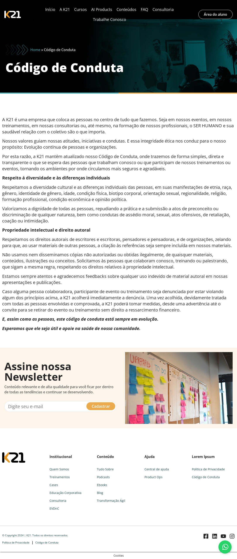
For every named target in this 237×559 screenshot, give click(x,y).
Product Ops (153, 477)
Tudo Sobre (105, 469)
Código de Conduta (206, 477)
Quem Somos (59, 469)
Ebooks (102, 485)
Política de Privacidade (208, 469)
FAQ (144, 9)
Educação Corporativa (65, 493)
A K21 (65, 9)
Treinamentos (60, 477)
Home (35, 49)
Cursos (80, 9)
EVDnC (54, 508)
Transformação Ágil (111, 501)
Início (50, 9)
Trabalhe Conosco (109, 19)
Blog (100, 493)
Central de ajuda (156, 469)
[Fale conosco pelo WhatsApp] (225, 547)
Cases (54, 485)
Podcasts (103, 477)
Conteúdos (126, 9)
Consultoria (163, 9)
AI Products (101, 9)
